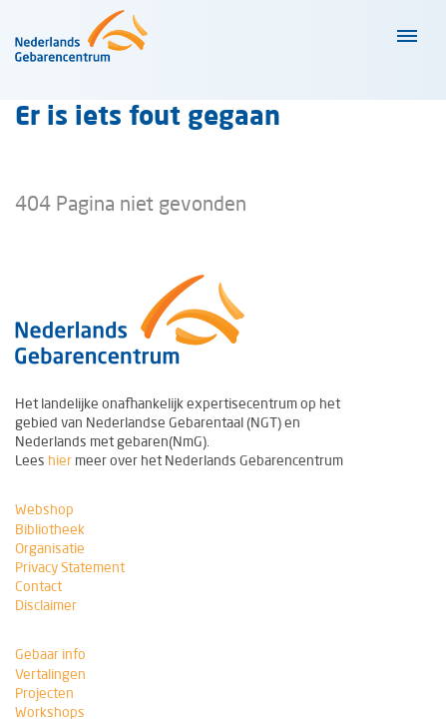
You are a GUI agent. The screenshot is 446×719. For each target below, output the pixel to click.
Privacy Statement (70, 567)
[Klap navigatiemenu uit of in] (405, 36)
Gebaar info (50, 654)
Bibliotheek (50, 529)
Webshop (44, 509)
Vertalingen (50, 674)
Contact (38, 586)
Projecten (44, 693)
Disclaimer (46, 605)
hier (60, 460)
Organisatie (50, 548)
